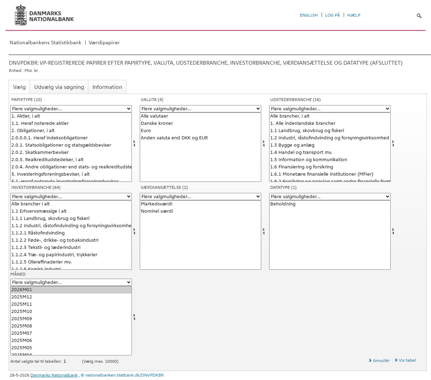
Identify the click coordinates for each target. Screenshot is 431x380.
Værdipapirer (104, 42)
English (309, 15)
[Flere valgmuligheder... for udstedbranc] (330, 108)
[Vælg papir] (71, 147)
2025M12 (71, 297)
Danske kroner (200, 123)
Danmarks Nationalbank (54, 375)
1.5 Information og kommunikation (330, 160)
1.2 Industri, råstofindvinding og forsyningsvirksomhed (330, 138)
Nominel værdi (200, 211)
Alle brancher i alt (71, 204)
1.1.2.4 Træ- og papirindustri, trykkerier (71, 255)
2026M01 (71, 290)
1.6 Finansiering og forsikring (330, 167)
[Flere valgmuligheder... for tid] (71, 282)
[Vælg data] (330, 235)
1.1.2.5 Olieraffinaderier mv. (71, 262)
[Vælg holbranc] (71, 235)
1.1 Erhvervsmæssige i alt (71, 211)
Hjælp (353, 15)
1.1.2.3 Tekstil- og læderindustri (71, 247)
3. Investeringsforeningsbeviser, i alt (71, 174)
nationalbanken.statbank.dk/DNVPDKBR (124, 375)
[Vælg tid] (71, 320)
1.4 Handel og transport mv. (330, 152)
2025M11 (71, 304)
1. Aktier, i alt (71, 116)
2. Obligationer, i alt (71, 131)
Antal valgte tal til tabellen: (36, 361)
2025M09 (71, 319)
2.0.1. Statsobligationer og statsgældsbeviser (71, 145)
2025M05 (71, 348)
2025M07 (71, 333)
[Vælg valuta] (200, 147)
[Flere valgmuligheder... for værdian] (200, 196)
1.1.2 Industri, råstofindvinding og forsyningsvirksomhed (71, 226)
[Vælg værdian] (200, 235)
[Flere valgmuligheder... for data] (330, 196)
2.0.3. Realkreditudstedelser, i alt (71, 160)
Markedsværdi (200, 204)
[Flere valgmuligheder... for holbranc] (71, 196)
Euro (200, 131)
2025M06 (71, 340)
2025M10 (71, 311)
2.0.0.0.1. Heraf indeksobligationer (71, 138)
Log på (332, 15)
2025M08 (71, 326)
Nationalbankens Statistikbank (45, 42)
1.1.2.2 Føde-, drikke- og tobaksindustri (71, 240)
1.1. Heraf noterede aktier (71, 123)
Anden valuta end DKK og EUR (200, 138)
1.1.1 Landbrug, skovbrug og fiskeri (71, 218)
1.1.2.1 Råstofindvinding (71, 233)
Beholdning (330, 204)
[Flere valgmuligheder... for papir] (71, 108)
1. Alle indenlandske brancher (330, 123)
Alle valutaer (200, 116)
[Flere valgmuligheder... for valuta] (200, 108)
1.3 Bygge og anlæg (330, 145)
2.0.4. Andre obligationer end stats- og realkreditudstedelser (71, 167)
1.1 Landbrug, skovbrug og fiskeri (330, 131)
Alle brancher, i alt (330, 116)
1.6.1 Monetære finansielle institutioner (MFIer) (330, 174)
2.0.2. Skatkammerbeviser (71, 152)
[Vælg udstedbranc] (330, 147)
